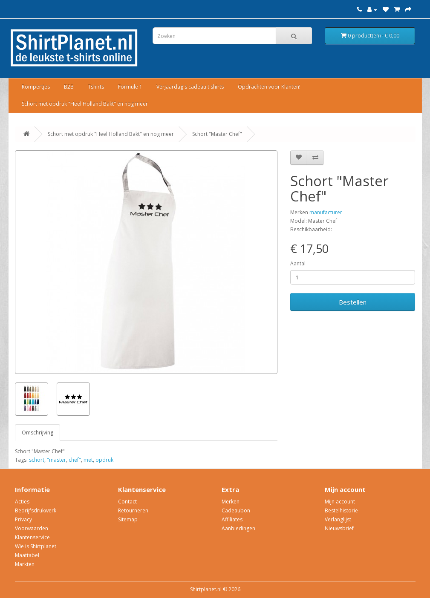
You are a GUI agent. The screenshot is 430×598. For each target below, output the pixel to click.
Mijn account (340, 501)
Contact (127, 501)
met (88, 459)
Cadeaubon (236, 510)
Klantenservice (32, 537)
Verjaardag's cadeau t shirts (190, 86)
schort (36, 459)
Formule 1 (130, 86)
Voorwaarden (31, 528)
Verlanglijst (338, 519)
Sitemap (128, 519)
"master (56, 459)
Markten (25, 564)
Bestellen (353, 302)
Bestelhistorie (341, 510)
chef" (75, 459)
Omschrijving (37, 432)
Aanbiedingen (238, 528)
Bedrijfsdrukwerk (35, 510)
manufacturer (325, 212)
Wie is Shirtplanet (35, 546)
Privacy (23, 519)
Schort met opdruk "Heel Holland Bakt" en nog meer (85, 103)
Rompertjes (36, 86)
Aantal (298, 263)
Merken (231, 501)
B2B (69, 86)
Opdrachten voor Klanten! (269, 86)
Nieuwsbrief (339, 528)
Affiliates (232, 519)
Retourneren (133, 510)
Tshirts (96, 86)
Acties (22, 501)
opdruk (104, 459)
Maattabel (27, 555)
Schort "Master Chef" (217, 134)
